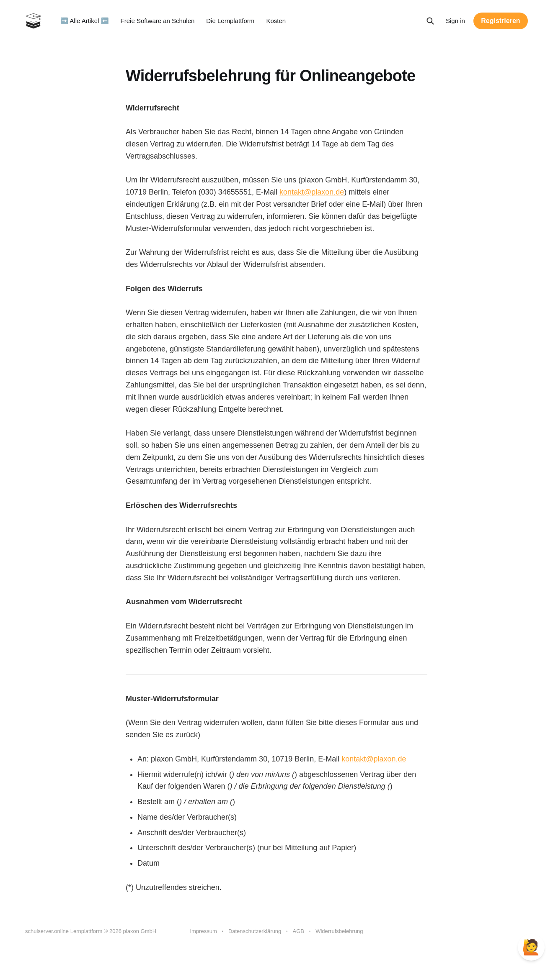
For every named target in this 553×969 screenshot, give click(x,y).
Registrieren (500, 20)
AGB (298, 931)
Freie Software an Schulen (158, 20)
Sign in (455, 20)
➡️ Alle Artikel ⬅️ (84, 20)
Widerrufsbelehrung (339, 931)
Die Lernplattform (230, 20)
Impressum (203, 931)
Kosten (276, 20)
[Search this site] (430, 21)
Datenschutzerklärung (254, 931)
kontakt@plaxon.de (311, 192)
